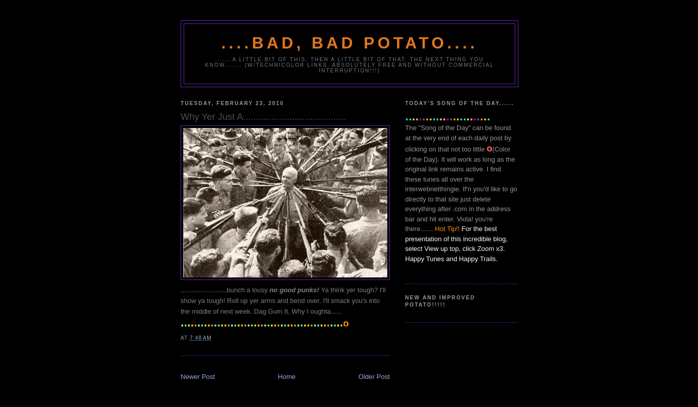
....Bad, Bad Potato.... (349, 43)
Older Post (374, 376)
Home (287, 376)
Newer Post (198, 376)
